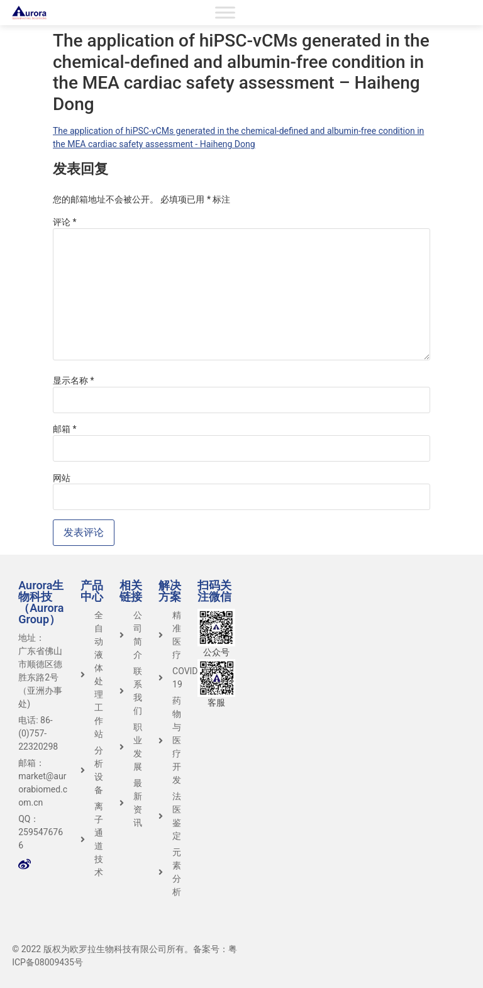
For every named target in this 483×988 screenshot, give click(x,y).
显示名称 (73, 380)
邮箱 (65, 429)
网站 (61, 478)
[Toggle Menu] (225, 12)
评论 (65, 222)
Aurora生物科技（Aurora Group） (41, 602)
